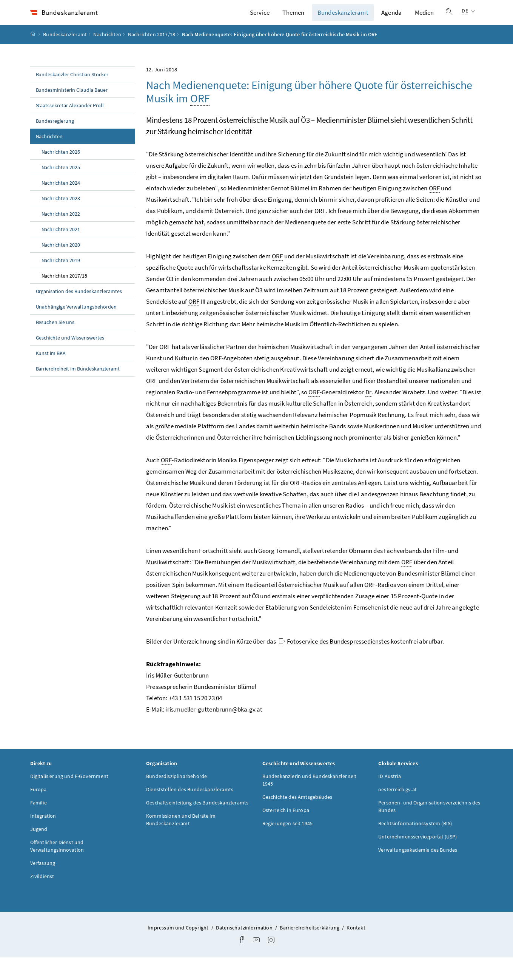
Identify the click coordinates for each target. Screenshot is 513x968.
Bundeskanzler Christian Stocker (72, 85)
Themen (293, 18)
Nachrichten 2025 (61, 177)
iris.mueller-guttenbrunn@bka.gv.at (213, 720)
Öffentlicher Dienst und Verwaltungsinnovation (57, 856)
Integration (43, 826)
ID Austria (389, 786)
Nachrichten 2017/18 (151, 45)
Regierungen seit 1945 (287, 834)
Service (260, 18)
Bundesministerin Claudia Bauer (72, 100)
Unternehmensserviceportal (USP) (417, 847)
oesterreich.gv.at (397, 800)
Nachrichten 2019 (61, 270)
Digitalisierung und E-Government (69, 786)
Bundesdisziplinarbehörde (176, 786)
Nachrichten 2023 (61, 208)
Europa (38, 800)
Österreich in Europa (286, 820)
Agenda (391, 18)
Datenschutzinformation (245, 938)
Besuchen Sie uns (55, 332)
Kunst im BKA (51, 363)
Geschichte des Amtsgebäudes (297, 807)
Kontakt (356, 938)
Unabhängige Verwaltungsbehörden (76, 317)
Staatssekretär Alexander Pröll (70, 116)
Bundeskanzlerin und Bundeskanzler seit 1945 (309, 790)
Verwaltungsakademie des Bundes (417, 860)
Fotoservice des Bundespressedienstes (334, 652)
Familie (38, 813)
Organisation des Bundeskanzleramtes (79, 301)
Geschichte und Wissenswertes (70, 348)
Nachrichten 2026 (61, 162)
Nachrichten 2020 (61, 255)
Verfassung (42, 873)
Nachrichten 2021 (61, 239)
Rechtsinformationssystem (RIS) (415, 834)
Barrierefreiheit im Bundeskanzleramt (78, 379)
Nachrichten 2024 (61, 193)
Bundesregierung (55, 131)
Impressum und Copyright (179, 938)
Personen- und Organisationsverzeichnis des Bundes (429, 817)
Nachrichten (107, 45)
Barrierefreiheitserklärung (310, 938)
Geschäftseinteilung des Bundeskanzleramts (197, 813)
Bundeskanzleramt (342, 18)
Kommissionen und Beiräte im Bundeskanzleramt (181, 830)
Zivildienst (42, 886)
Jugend (39, 839)
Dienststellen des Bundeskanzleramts (189, 800)
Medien (424, 18)
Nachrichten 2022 (61, 224)
